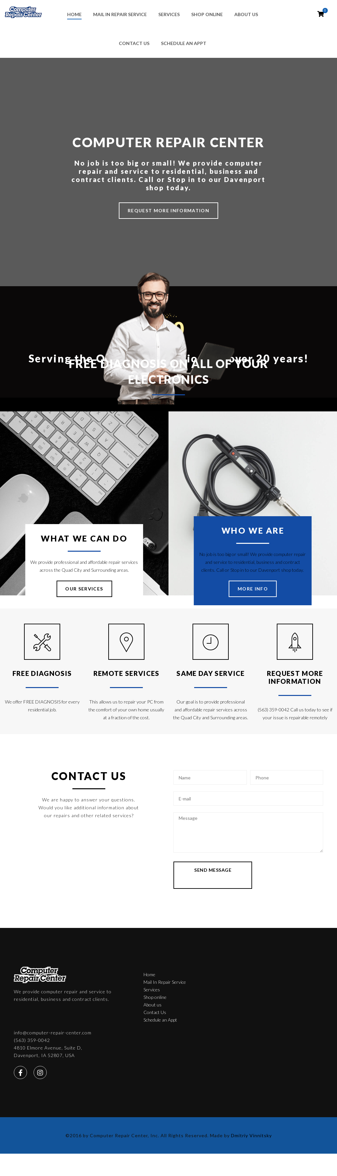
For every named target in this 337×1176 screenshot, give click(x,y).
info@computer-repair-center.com (265, 970)
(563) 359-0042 (245, 977)
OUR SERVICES (84, 588)
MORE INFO (253, 588)
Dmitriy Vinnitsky (251, 1084)
